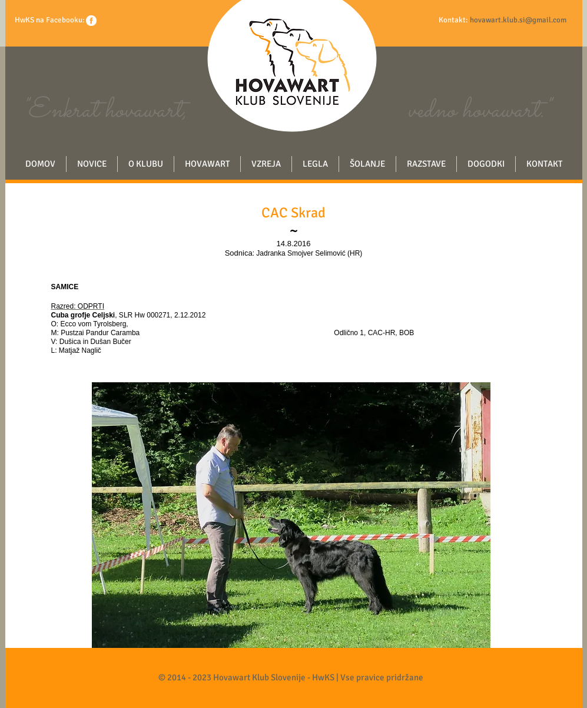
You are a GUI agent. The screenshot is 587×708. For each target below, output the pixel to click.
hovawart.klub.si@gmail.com (518, 20)
